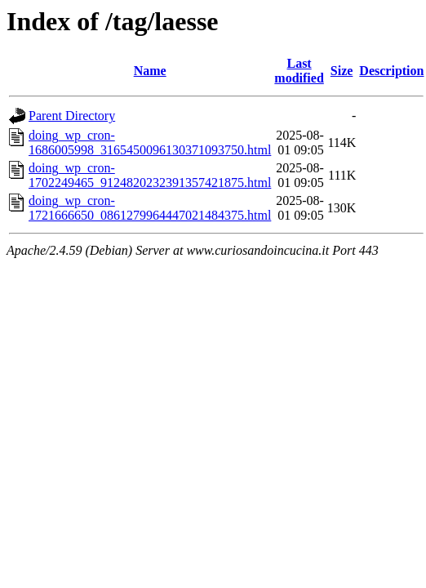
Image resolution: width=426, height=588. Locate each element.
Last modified (298, 70)
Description (391, 71)
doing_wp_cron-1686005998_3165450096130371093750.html (150, 142)
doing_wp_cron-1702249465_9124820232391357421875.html (150, 175)
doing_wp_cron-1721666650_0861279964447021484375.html (150, 208)
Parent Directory (72, 115)
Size (342, 71)
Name (150, 71)
